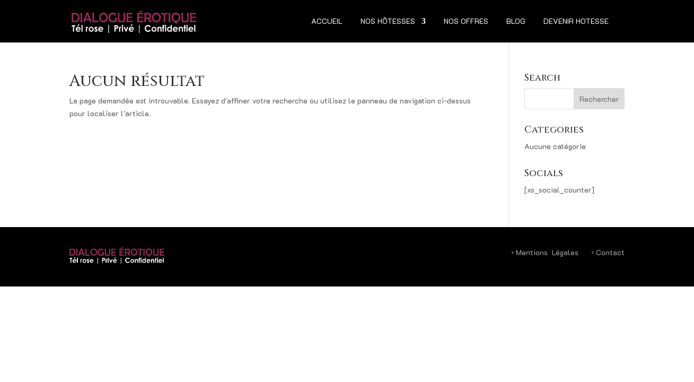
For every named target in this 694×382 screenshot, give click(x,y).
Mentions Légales (544, 252)
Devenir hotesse (576, 22)
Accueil (326, 22)
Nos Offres (466, 22)
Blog (515, 22)
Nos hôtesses (388, 22)
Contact (608, 252)
